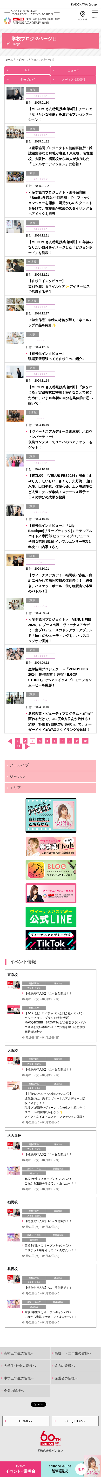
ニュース (73, 69)
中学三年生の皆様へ (19, 1378)
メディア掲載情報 (73, 78)
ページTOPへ (75, 1421)
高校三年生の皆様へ (19, 1353)
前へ (10, 741)
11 (18, 746)
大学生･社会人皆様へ (20, 1366)
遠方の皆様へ (64, 1366)
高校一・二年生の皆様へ (73, 1353)
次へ (27, 747)
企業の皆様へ (14, 1391)
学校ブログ (27, 78)
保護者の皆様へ (66, 1378)
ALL (27, 69)
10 (85, 741)
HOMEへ (26, 1421)
